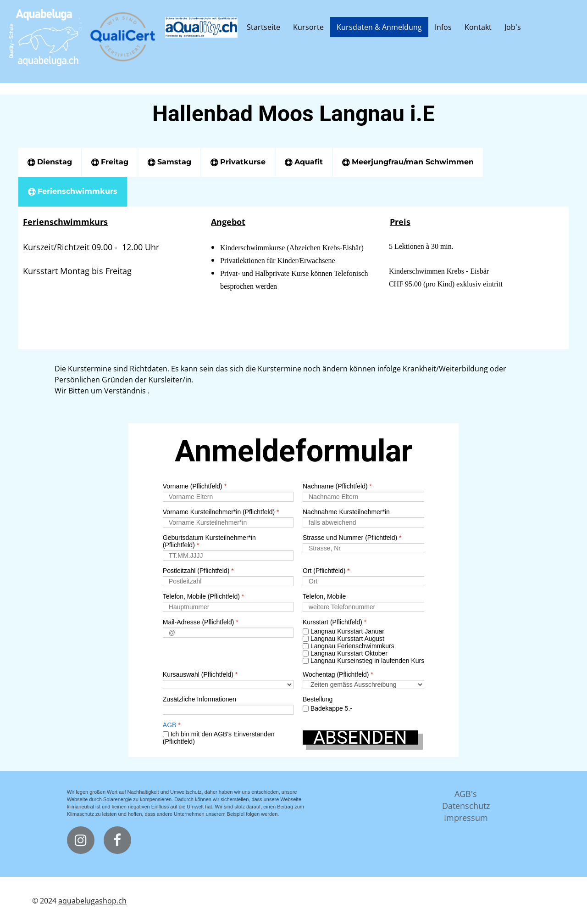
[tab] (49, 162)
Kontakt (478, 27)
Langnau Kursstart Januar (343, 631)
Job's (512, 27)
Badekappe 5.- (327, 708)
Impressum (466, 817)
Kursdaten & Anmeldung (379, 27)
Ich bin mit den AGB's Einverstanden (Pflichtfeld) (219, 737)
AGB (170, 725)
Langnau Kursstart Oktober (345, 653)
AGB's (465, 793)
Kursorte (308, 27)
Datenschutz (466, 805)
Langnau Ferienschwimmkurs (348, 646)
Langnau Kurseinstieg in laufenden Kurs (363, 660)
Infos (443, 27)
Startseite (263, 27)
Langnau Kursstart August (343, 638)
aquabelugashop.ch (92, 901)
